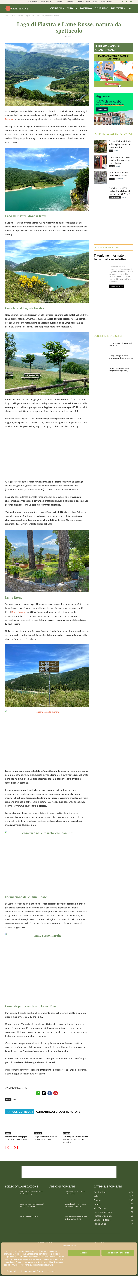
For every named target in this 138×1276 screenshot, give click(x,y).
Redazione (119, 179)
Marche (20, 16)
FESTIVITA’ (71, 2)
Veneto (8, 1133)
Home (7, 16)
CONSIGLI (60, 2)
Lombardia (66, 1133)
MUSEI (88, 2)
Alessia (116, 150)
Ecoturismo (86, 8)
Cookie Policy (12, 1271)
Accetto (83, 1253)
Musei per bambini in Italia (29, 1217)
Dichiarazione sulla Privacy (32, 1271)
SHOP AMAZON (106, 2)
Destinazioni (56, 8)
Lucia (69, 37)
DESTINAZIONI (47, 2)
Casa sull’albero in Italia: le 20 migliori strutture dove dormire (120, 144)
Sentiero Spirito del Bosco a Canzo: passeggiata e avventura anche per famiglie (75, 1139)
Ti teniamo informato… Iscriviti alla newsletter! (110, 257)
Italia (13, 16)
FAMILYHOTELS (33, 2)
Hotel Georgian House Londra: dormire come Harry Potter (119, 160)
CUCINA (96, 2)
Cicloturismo (101, 8)
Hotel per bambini (115, 197)
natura (15, 1099)
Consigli (72, 8)
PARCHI (81, 2)
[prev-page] (8, 1147)
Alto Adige (38, 1133)
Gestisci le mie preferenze (117, 1253)
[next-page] (15, 1147)
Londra (112, 166)
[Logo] (17, 8)
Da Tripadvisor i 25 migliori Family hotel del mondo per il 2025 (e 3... (120, 191)
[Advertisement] (47, 454)
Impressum (51, 1271)
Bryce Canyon (18, 612)
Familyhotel (118, 8)
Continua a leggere (117, 286)
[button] (130, 8)
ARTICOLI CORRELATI (20, 1111)
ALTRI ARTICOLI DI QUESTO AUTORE (58, 1111)
